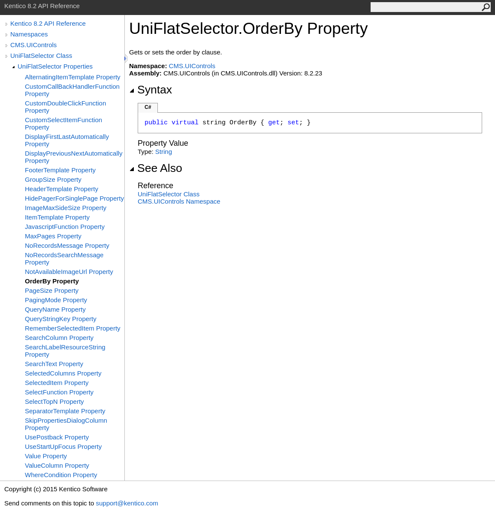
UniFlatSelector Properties (55, 66)
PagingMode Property (56, 300)
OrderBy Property (52, 281)
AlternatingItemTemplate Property (73, 77)
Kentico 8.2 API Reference (48, 23)
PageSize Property (51, 290)
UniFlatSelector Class (41, 55)
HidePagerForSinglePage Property (74, 198)
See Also (155, 168)
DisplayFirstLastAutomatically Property (67, 140)
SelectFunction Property (59, 392)
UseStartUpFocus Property (63, 446)
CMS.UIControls (33, 44)
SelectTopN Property (54, 401)
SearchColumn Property (59, 337)
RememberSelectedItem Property (73, 328)
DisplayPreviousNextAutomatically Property (74, 157)
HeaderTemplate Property (61, 188)
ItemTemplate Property (57, 217)
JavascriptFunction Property (65, 226)
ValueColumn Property (57, 465)
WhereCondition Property (61, 474)
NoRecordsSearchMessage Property (64, 258)
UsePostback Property (57, 437)
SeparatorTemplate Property (65, 411)
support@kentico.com (127, 503)
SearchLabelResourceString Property (65, 350)
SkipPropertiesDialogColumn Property (66, 424)
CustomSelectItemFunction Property (63, 123)
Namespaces (29, 34)
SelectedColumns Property (63, 373)
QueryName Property (55, 309)
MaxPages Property (53, 236)
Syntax (150, 89)
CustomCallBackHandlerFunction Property (72, 90)
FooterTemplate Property (60, 170)
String (163, 151)
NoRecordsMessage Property (67, 245)
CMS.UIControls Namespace (179, 201)
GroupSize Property (53, 179)
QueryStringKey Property (61, 318)
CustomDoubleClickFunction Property (65, 106)
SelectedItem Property (56, 382)
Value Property (46, 456)
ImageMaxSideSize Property (65, 207)
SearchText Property (54, 363)
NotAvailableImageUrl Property (69, 271)
